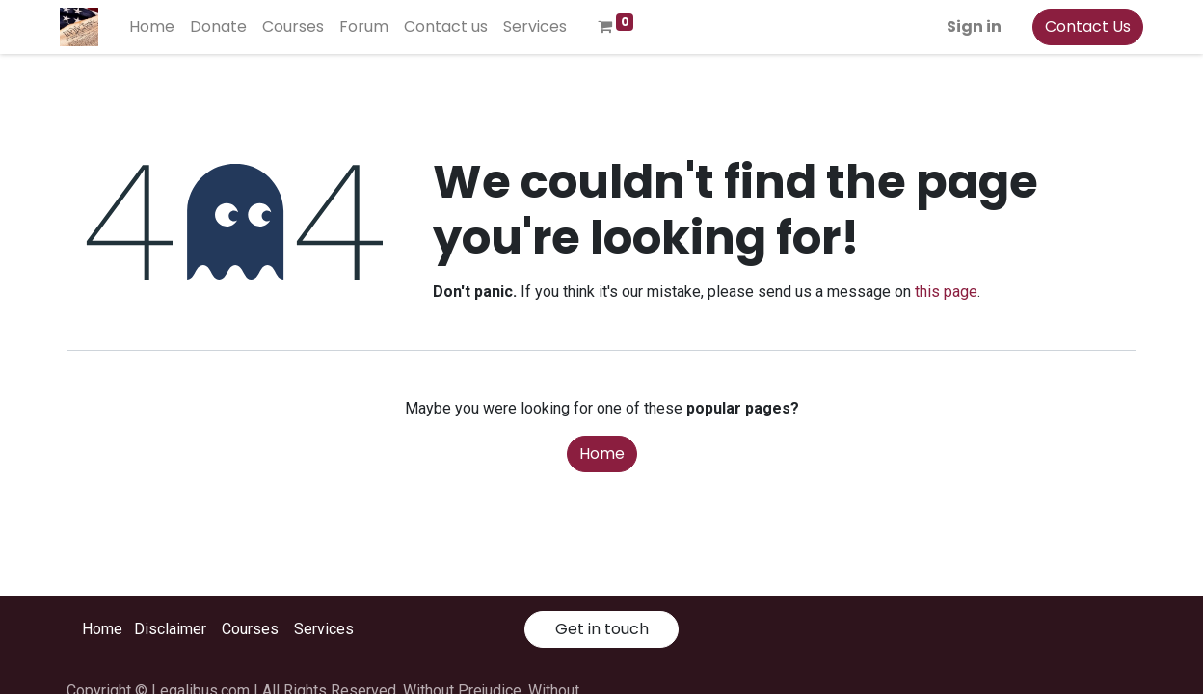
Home (602, 453)
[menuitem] (158, 27)
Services (324, 629)
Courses (250, 629)
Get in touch (602, 629)
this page (946, 291)
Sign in (967, 26)
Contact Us (1081, 26)
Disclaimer (170, 629)
